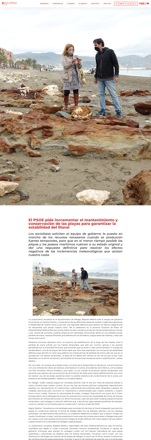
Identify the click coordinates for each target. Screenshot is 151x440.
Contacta (95, 3)
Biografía (44, 3)
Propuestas (58, 3)
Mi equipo (83, 3)
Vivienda (71, 3)
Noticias (107, 3)
